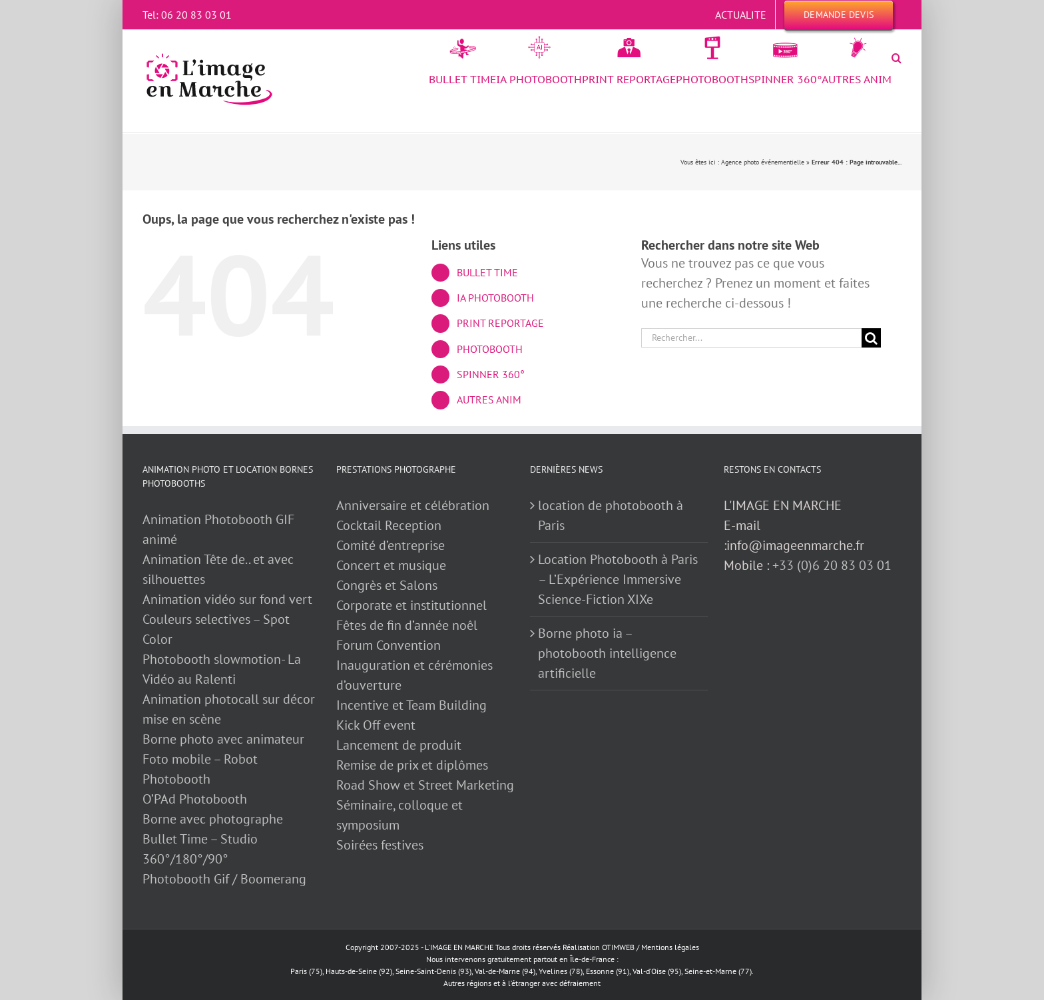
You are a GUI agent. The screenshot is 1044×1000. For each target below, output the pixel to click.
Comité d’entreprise (390, 545)
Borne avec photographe (212, 819)
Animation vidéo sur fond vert (227, 599)
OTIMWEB (618, 947)
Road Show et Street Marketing (425, 785)
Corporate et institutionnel (411, 605)
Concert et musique (391, 565)
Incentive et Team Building (411, 705)
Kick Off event (375, 725)
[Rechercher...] (751, 338)
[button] (897, 58)
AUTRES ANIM (489, 399)
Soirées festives (379, 845)
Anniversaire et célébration (412, 505)
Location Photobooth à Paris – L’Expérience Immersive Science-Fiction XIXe (618, 579)
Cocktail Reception (388, 525)
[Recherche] (871, 338)
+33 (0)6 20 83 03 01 (832, 565)
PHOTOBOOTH (490, 349)
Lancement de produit (398, 745)
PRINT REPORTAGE (500, 323)
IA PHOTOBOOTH (495, 297)
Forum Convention (388, 645)
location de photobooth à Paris (610, 515)
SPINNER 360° (491, 374)
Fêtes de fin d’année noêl (406, 625)
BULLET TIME (487, 272)
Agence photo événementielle (762, 162)
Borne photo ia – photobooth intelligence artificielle (607, 653)
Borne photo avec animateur (223, 739)
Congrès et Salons (386, 585)
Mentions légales (670, 947)
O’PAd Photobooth (194, 799)
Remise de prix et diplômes (412, 765)
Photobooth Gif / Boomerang (224, 878)
